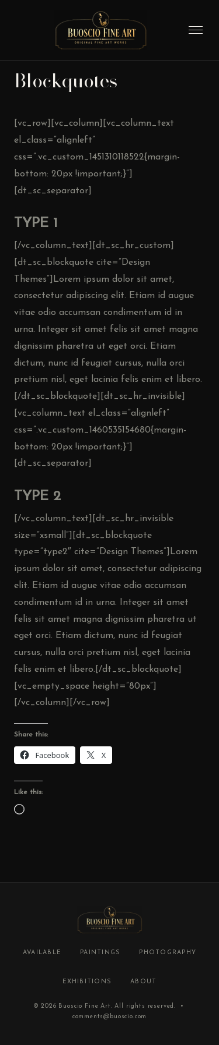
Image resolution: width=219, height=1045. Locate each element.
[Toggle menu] (195, 30)
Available (42, 953)
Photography (167, 953)
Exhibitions (87, 982)
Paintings (100, 953)
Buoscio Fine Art (84, 1006)
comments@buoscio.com (109, 1017)
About (143, 982)
